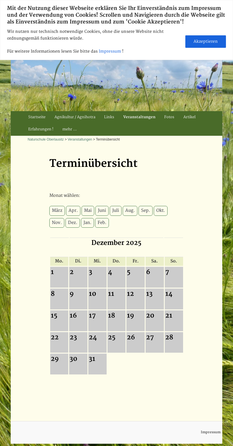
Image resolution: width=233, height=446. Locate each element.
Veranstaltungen (139, 117)
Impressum (110, 51)
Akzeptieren (206, 41)
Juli (115, 210)
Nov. (57, 222)
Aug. (130, 210)
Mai (88, 210)
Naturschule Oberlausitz (46, 139)
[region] (116, 30)
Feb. (102, 222)
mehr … (69, 129)
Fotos (169, 117)
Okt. (160, 210)
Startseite (36, 117)
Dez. (72, 222)
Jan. (87, 222)
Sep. (145, 210)
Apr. (73, 210)
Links (109, 117)
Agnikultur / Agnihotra (74, 117)
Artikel (189, 117)
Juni (102, 210)
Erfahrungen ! (40, 129)
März (57, 210)
